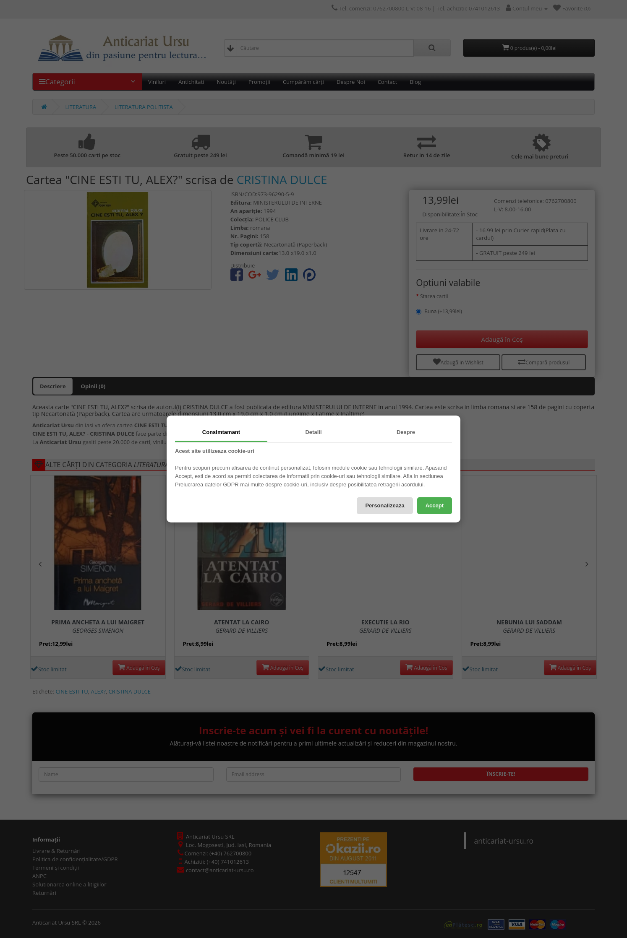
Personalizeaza (384, 505)
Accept (435, 505)
